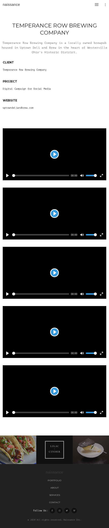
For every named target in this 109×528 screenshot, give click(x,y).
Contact (54, 502)
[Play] (54, 154)
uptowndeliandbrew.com (18, 107)
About (54, 487)
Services (54, 495)
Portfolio (54, 480)
